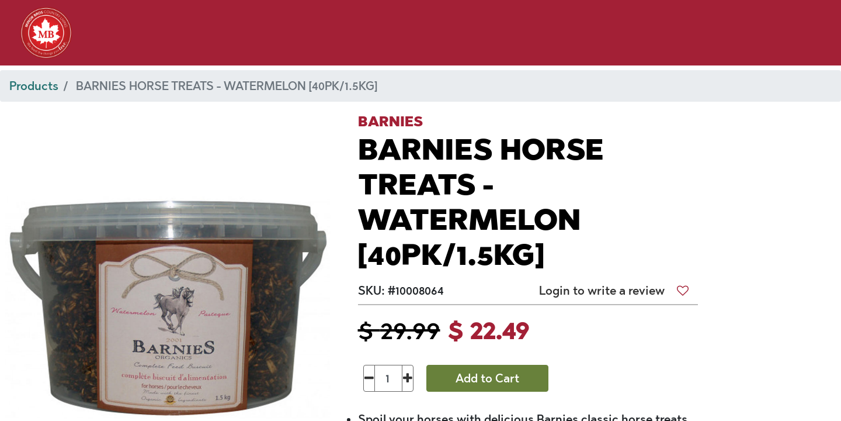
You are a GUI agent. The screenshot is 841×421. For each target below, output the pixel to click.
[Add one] (408, 378)
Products (33, 86)
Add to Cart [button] (487, 378)
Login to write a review (602, 291)
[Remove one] (369, 378)
